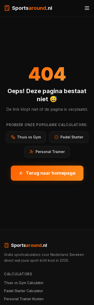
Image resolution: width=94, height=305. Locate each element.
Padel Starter (68, 137)
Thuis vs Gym (26, 137)
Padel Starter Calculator (23, 291)
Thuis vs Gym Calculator (24, 283)
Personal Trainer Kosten (24, 299)
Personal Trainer (47, 151)
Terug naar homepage (47, 173)
